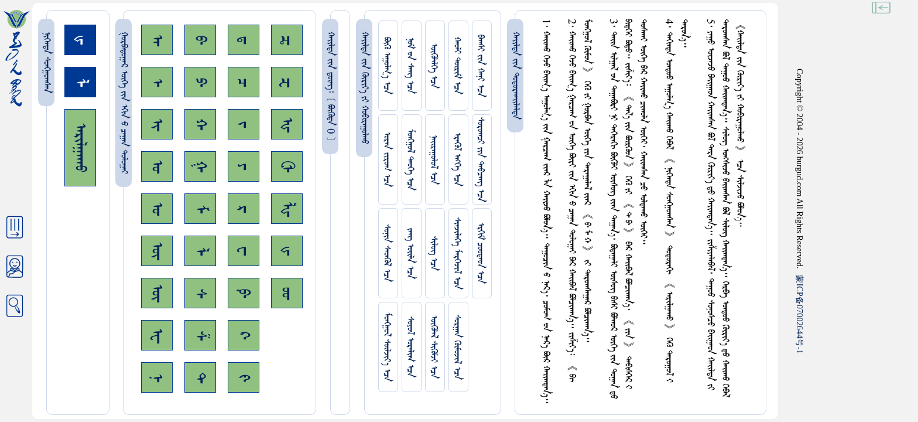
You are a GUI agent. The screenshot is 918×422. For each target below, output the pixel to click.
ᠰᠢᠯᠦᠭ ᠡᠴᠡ (433, 253)
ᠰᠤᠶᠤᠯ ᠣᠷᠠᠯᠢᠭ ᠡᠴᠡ (410, 346)
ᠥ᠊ (157, 251)
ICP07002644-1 (799, 314)
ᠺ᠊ (243, 335)
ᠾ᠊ (287, 124)
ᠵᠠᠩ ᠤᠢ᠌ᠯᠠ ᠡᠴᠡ (410, 253)
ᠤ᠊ (157, 208)
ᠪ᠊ (200, 40)
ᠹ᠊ (243, 293)
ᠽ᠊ (287, 82)
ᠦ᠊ (157, 293)
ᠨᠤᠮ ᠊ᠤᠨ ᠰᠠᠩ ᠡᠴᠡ (410, 66)
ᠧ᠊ (157, 335)
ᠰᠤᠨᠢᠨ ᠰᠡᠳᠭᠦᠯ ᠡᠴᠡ (386, 253)
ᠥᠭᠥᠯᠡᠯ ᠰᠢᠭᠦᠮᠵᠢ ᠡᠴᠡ (433, 347)
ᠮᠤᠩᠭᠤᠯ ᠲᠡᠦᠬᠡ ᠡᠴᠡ (410, 159)
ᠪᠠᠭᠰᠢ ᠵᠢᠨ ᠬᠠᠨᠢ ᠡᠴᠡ (480, 66)
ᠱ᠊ (200, 335)
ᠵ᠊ (243, 124)
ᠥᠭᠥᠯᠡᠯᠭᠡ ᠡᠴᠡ (433, 66)
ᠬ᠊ (200, 124)
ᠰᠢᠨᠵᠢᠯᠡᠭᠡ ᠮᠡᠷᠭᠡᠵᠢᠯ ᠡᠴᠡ (457, 253)
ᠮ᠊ (200, 209)
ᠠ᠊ (157, 40)
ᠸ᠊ (243, 251)
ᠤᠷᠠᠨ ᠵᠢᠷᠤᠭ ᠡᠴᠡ (386, 159)
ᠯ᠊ (200, 251)
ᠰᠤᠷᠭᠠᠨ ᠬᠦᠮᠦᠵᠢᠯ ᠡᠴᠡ (457, 347)
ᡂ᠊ (287, 293)
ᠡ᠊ (157, 82)
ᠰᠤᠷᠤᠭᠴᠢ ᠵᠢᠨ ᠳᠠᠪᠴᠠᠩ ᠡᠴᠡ (480, 159)
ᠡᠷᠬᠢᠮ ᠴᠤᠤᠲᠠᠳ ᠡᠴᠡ (480, 253)
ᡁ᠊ (287, 251)
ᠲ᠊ (200, 377)
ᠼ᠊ (287, 40)
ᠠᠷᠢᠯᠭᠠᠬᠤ (80, 147)
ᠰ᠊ (200, 293)
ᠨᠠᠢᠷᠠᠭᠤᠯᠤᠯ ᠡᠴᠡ (433, 160)
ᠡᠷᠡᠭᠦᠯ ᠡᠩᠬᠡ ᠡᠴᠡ (457, 159)
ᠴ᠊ (243, 82)
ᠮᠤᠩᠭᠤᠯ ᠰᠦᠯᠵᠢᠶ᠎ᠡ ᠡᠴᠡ (386, 347)
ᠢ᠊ (157, 124)
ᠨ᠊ (157, 378)
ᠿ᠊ (287, 166)
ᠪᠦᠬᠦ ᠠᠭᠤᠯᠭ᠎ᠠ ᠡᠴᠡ (386, 65)
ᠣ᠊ (157, 166)
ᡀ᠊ (287, 209)
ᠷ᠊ (243, 209)
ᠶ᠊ (243, 166)
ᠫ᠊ (200, 82)
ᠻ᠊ (243, 378)
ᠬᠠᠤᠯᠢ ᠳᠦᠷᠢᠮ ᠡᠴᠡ (457, 65)
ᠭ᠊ (200, 166)
